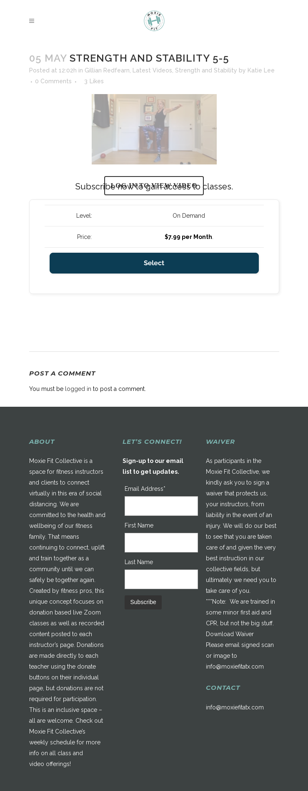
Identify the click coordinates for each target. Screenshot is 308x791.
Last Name (139, 562)
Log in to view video (154, 185)
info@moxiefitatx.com (235, 666)
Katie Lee (261, 70)
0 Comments (53, 81)
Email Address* (145, 488)
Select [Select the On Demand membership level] (154, 263)
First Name (139, 525)
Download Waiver (230, 634)
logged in (78, 389)
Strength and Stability (206, 70)
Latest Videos (152, 70)
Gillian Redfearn (107, 70)
